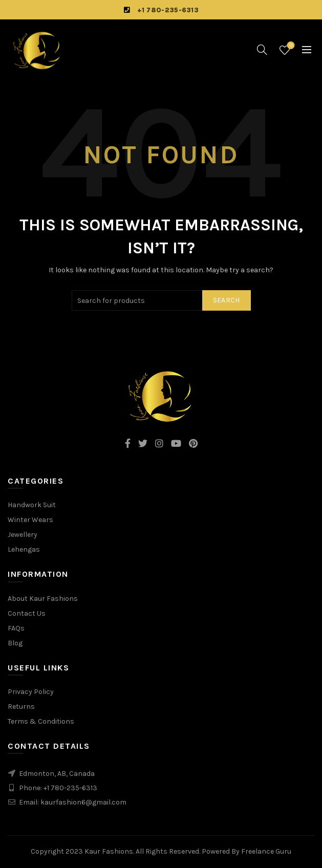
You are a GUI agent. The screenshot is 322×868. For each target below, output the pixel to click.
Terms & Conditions (41, 721)
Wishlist (290, 45)
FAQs (16, 628)
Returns (21, 706)
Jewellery (22, 534)
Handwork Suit (32, 505)
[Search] (262, 49)
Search (226, 300)
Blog (15, 643)
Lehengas (24, 549)
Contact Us (27, 613)
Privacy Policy (31, 691)
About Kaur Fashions (43, 598)
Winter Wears (30, 519)
